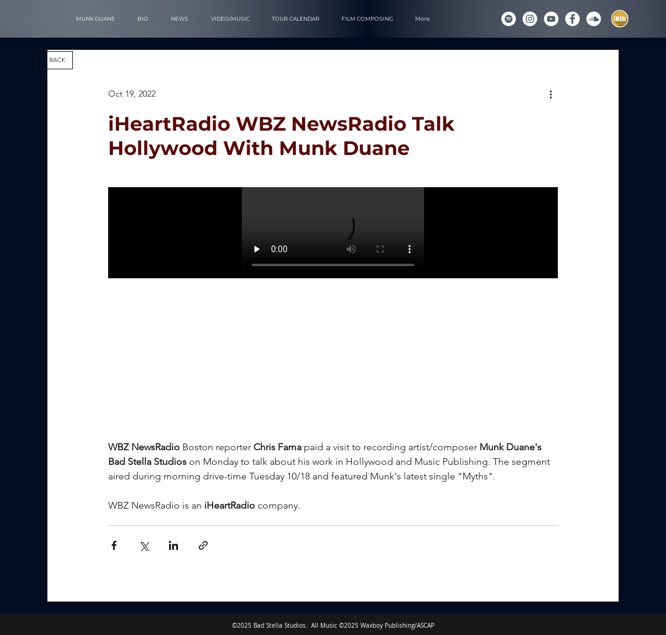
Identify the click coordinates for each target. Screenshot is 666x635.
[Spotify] (508, 19)
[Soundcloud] (593, 19)
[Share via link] (203, 545)
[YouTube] (551, 19)
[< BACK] (54, 60)
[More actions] (550, 93)
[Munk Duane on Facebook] (572, 19)
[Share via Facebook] (114, 545)
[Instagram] (530, 19)
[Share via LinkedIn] (173, 545)
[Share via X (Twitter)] (143, 545)
